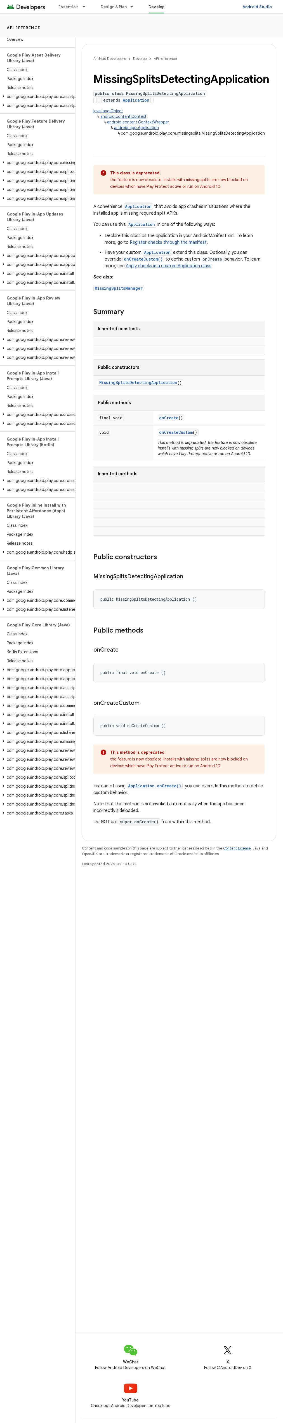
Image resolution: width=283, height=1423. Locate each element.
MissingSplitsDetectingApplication (138, 382)
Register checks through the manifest (168, 242)
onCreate (168, 417)
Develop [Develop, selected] (156, 6)
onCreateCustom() (143, 259)
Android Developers (109, 58)
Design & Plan (114, 6)
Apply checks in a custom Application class (168, 266)
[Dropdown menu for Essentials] (86, 6)
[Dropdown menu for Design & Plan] (134, 6)
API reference (24, 27)
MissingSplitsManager (119, 288)
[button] (36, 96)
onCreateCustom (176, 432)
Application (136, 100)
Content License (237, 848)
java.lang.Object (108, 110)
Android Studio (257, 6)
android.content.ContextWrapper (138, 122)
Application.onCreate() (154, 785)
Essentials (68, 6)
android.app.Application (136, 127)
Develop (140, 58)
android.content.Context (123, 116)
